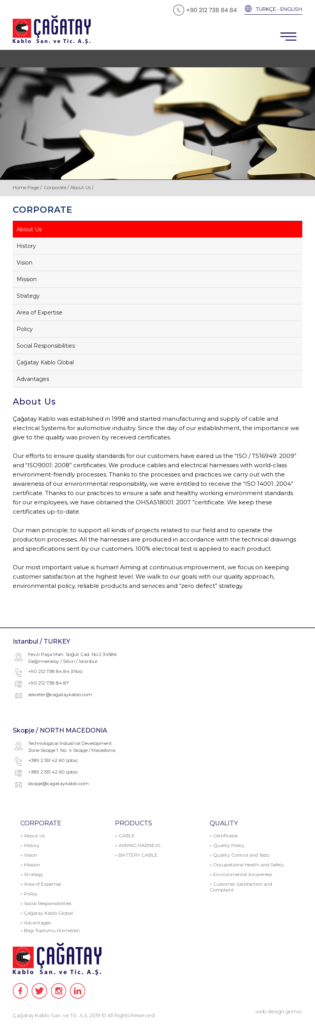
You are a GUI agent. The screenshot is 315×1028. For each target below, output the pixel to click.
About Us (29, 229)
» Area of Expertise (40, 884)
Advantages (33, 379)
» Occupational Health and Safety (247, 864)
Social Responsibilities (46, 345)
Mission (27, 279)
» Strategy (31, 874)
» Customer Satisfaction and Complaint (241, 887)
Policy (25, 329)
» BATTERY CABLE (136, 855)
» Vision (28, 855)
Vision (24, 262)
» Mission (30, 864)
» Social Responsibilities (45, 903)
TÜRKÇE (266, 9)
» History (30, 845)
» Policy (28, 894)
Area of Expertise (40, 312)
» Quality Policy (227, 845)
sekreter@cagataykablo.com (60, 694)
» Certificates (224, 835)
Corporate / (57, 187)
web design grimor (278, 1011)
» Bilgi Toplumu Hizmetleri (50, 930)
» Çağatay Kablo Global (46, 913)
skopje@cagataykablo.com (58, 783)
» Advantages (35, 923)
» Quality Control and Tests (239, 855)
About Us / (81, 187)
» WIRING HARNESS (137, 845)
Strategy (28, 295)
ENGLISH (291, 9)
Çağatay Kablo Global (45, 362)
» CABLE (125, 835)
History (26, 245)
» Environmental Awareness (241, 874)
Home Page (26, 187)
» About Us (32, 835)
